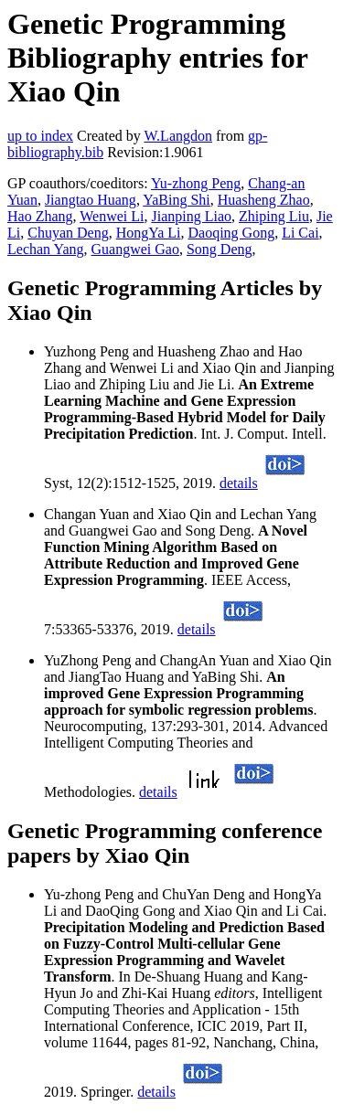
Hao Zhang (40, 216)
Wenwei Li (112, 216)
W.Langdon (178, 135)
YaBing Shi (176, 199)
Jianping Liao (192, 216)
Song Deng (219, 249)
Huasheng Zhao (264, 199)
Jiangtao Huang (90, 199)
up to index (40, 135)
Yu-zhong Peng (196, 183)
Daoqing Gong (231, 232)
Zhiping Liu (274, 216)
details (239, 483)
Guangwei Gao (135, 249)
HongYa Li (148, 232)
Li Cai (300, 232)
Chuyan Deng (67, 232)
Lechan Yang (45, 249)
